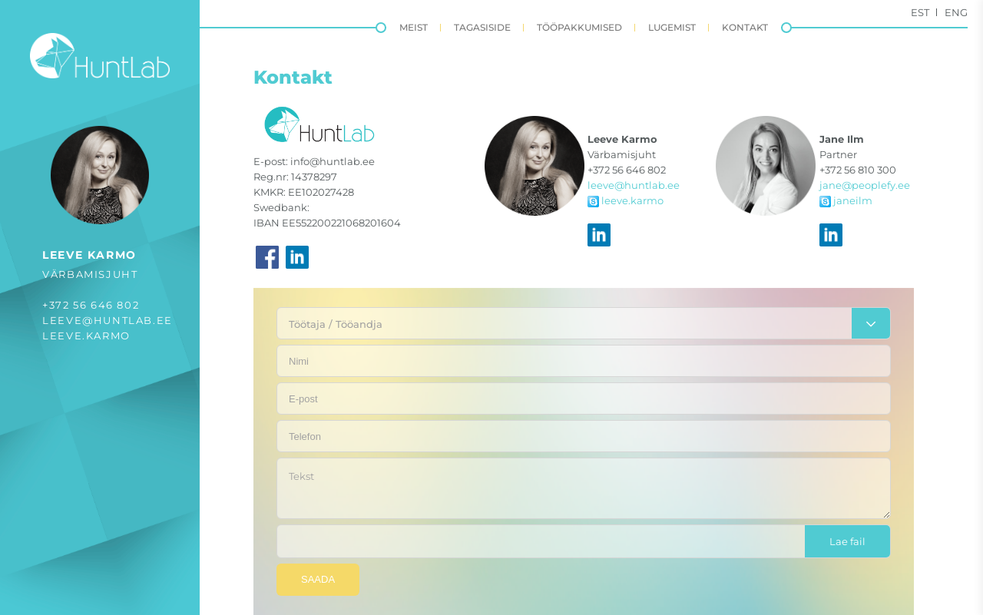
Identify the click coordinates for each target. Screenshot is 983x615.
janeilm (845, 200)
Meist (413, 27)
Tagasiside (482, 27)
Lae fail (847, 541)
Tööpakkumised (579, 27)
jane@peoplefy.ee (864, 185)
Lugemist (672, 27)
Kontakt (745, 27)
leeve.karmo (86, 335)
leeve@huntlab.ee (107, 320)
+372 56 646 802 (90, 305)
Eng (956, 12)
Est (920, 12)
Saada (318, 579)
